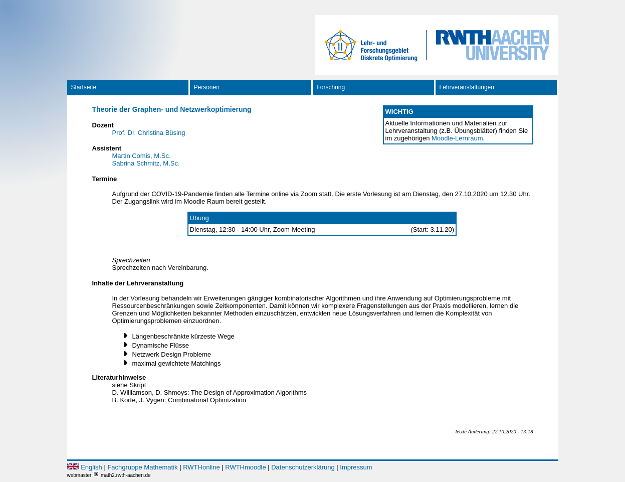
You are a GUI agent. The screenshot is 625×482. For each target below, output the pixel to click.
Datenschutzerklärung (302, 467)
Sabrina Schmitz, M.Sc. (146, 163)
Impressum (356, 467)
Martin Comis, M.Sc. (141, 155)
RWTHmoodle (245, 467)
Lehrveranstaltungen (467, 87)
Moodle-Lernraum (457, 138)
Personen (207, 87)
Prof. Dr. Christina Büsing (148, 132)
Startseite (84, 87)
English (91, 467)
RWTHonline (201, 467)
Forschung (331, 87)
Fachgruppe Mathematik (142, 467)
